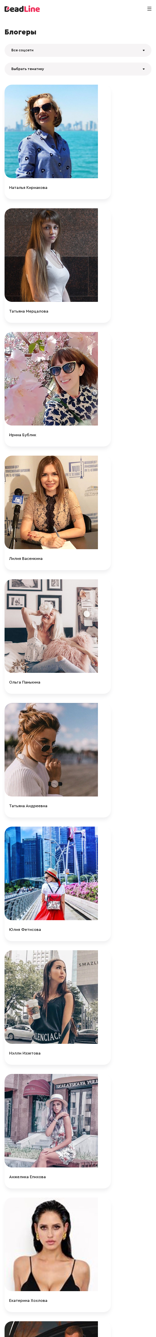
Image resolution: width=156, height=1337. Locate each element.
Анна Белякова (102, 851)
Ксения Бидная (23, 1146)
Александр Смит (25, 654)
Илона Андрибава (26, 851)
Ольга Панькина (24, 359)
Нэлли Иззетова (103, 457)
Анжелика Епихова (27, 556)
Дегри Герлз (21, 753)
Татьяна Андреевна (107, 359)
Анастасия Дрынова (29, 1245)
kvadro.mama (101, 949)
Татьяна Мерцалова (107, 162)
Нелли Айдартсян (105, 753)
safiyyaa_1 (97, 1245)
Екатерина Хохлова (107, 556)
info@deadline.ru (46, 1328)
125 (88, 1269)
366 (104, 1269)
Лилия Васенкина (104, 261)
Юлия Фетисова (25, 457)
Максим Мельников (106, 654)
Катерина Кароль (105, 1048)
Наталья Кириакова (28, 162)
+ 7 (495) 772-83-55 (76, 1328)
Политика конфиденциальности (119, 1328)
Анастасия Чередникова (112, 1146)
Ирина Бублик (22, 261)
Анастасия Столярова (31, 1048)
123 (67, 1269)
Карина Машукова (26, 949)
